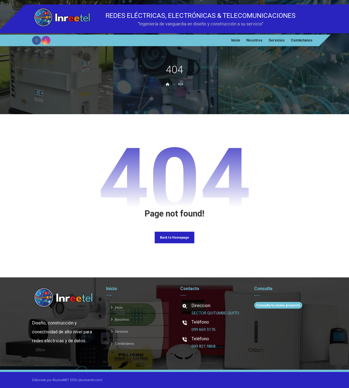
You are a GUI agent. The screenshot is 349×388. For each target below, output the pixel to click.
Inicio (119, 307)
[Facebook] (36, 40)
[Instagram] (45, 40)
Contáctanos (124, 344)
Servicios (121, 332)
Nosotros (122, 320)
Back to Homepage (174, 237)
